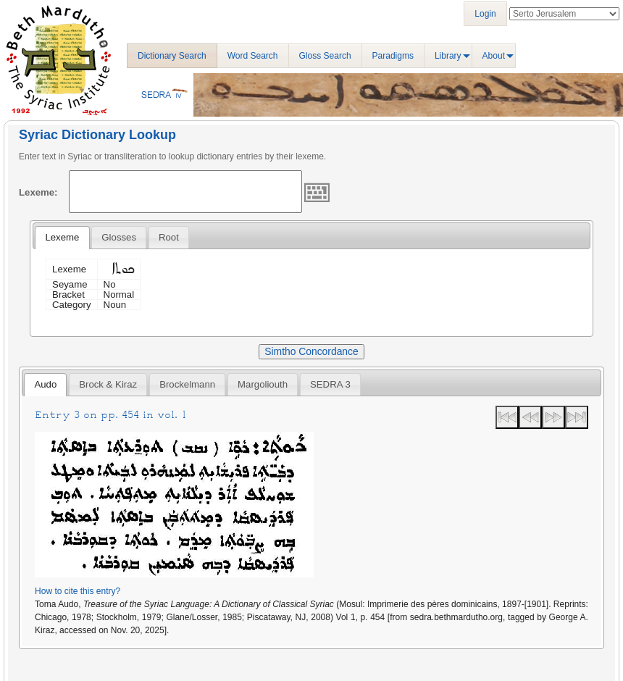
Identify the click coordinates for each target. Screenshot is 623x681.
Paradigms (393, 56)
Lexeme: (38, 192)
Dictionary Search (172, 56)
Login (485, 14)
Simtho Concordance (311, 351)
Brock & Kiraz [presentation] (108, 384)
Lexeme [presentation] (62, 237)
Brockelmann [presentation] (187, 384)
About (493, 56)
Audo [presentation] (45, 384)
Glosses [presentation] (118, 237)
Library (448, 56)
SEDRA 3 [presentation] (330, 384)
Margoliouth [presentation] (263, 384)
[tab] (62, 237)
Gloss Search (325, 56)
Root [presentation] (169, 237)
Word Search (252, 56)
